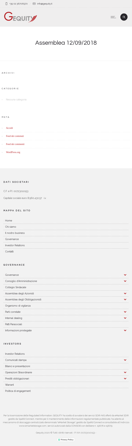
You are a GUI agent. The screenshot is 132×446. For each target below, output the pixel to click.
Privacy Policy (67, 440)
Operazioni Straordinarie (18, 372)
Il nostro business (15, 233)
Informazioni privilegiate (18, 330)
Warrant (9, 384)
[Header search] (124, 17)
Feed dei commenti (15, 144)
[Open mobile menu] (114, 17)
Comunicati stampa (15, 360)
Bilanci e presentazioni (17, 366)
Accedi (9, 128)
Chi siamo (10, 226)
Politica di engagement (18, 391)
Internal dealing (13, 318)
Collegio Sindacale (15, 287)
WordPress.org (13, 152)
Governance (12, 239)
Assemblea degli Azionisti (19, 293)
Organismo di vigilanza (18, 305)
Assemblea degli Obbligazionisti (23, 299)
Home (8, 220)
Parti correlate (12, 312)
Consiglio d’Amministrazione (21, 281)
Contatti (9, 251)
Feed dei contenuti (15, 136)
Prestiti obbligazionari (17, 378)
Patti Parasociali (13, 324)
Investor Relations (15, 245)
